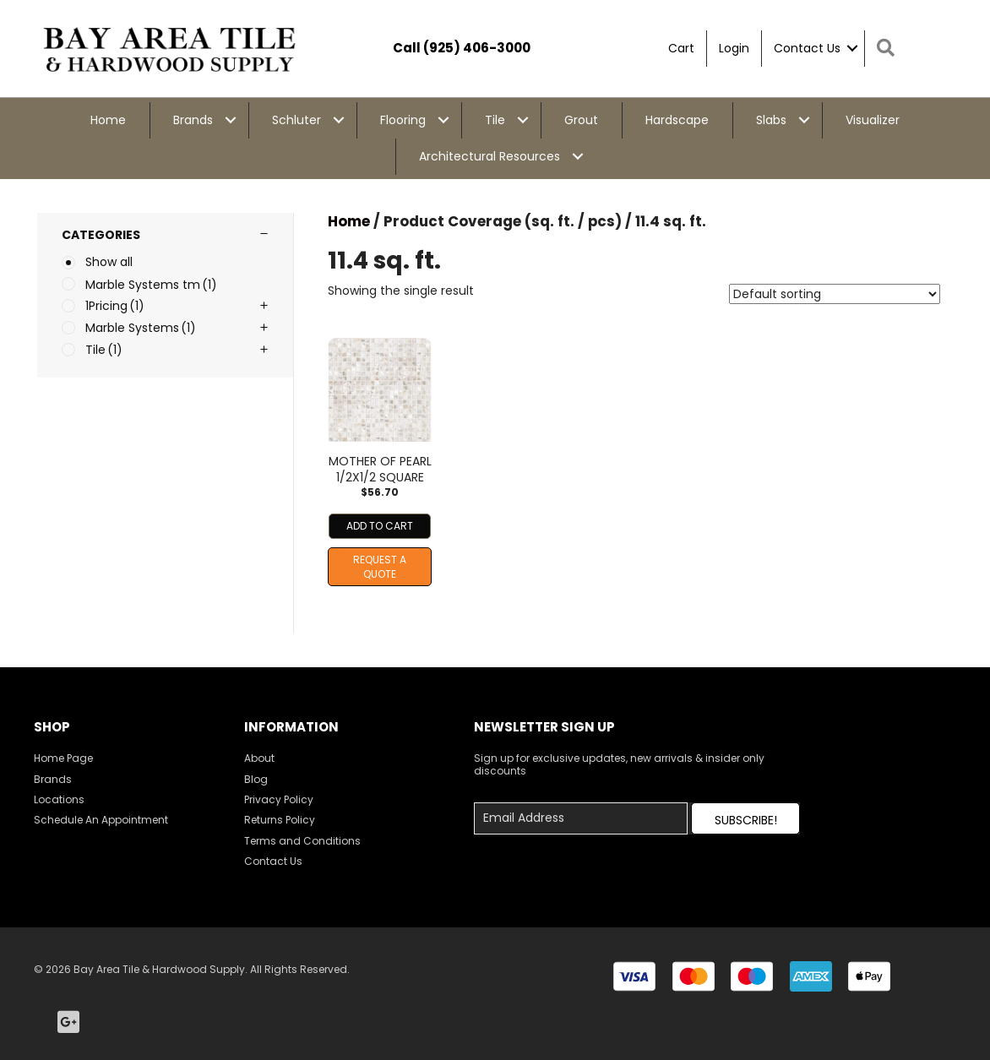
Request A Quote (379, 566)
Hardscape (677, 119)
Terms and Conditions (302, 841)
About (259, 758)
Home (108, 119)
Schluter (296, 119)
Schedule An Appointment (101, 820)
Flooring (403, 119)
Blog (256, 779)
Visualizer (873, 119)
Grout (581, 119)
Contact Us (807, 48)
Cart (681, 48)
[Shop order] (834, 294)
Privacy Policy (278, 799)
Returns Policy (279, 820)
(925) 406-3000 (476, 48)
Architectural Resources (489, 156)
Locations (59, 799)
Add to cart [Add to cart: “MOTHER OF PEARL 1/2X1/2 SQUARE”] (379, 526)
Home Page (63, 758)
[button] (745, 818)
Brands (193, 119)
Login (734, 48)
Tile (495, 119)
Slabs (771, 119)
